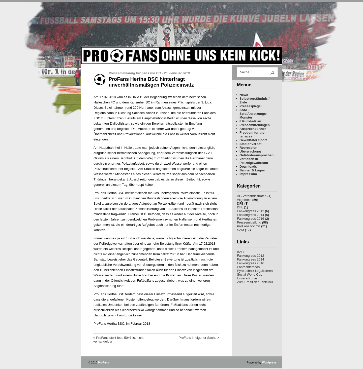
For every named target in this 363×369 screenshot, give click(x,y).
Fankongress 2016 (250, 218)
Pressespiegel (250, 106)
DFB (240, 203)
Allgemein (244, 200)
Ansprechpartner (252, 129)
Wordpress (269, 362)
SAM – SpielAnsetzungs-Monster (253, 113)
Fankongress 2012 (250, 211)
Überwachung (250, 151)
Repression (248, 148)
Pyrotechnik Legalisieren (255, 271)
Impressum (248, 174)
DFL (240, 207)
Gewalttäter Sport (253, 140)
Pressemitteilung (249, 222)
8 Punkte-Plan (250, 121)
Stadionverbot (250, 144)
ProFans (181, 33)
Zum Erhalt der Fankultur (255, 282)
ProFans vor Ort (248, 226)
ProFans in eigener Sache (197, 338)
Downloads (248, 166)
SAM (240, 230)
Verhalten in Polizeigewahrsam (253, 161)
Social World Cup (249, 274)
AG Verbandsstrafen (251, 196)
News (243, 95)
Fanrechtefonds (248, 267)
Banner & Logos (252, 170)
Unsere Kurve (247, 278)
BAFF (241, 252)
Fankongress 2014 (250, 215)
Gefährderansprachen (256, 155)
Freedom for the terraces (251, 134)
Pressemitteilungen (254, 125)
